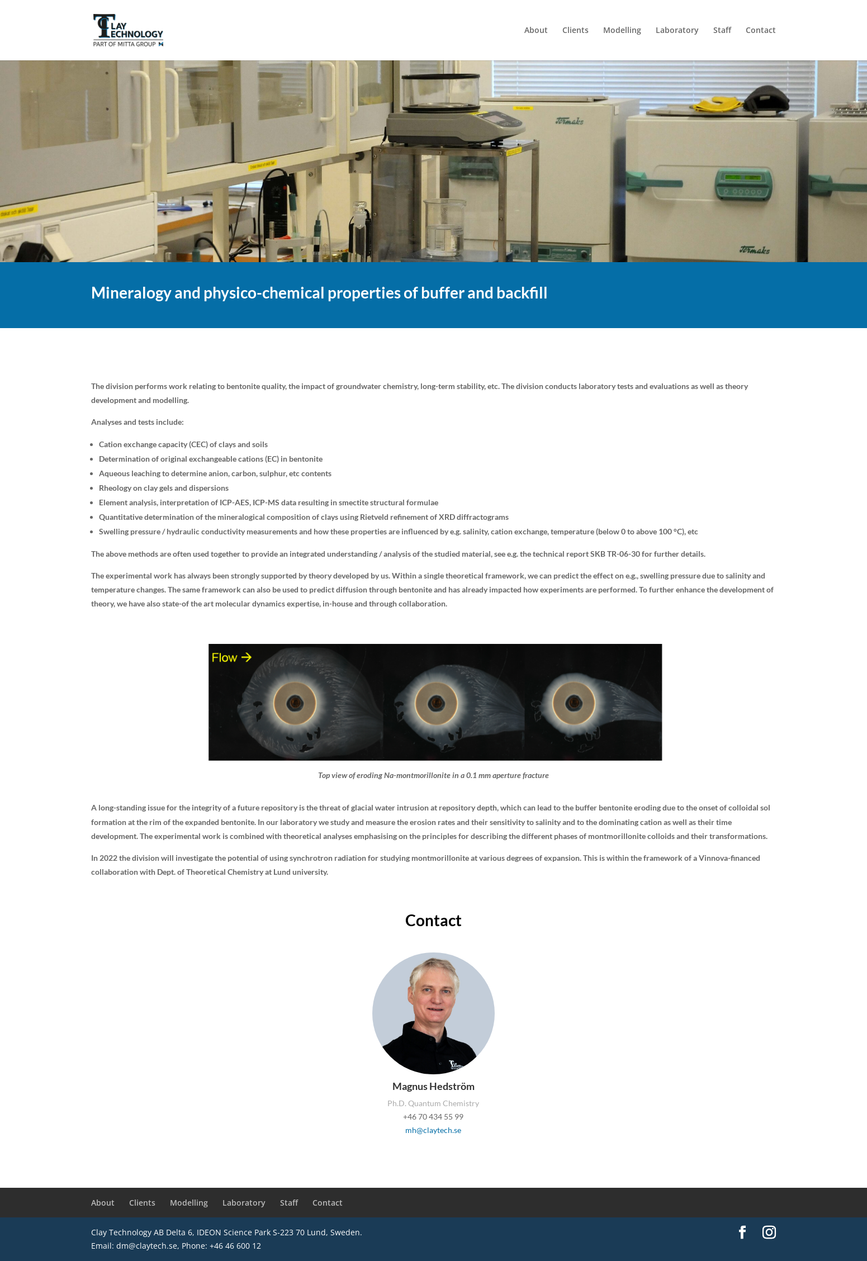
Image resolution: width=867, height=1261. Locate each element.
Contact (761, 30)
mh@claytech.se (433, 1130)
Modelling (622, 30)
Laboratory (677, 30)
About (536, 30)
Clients (575, 30)
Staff (722, 30)
